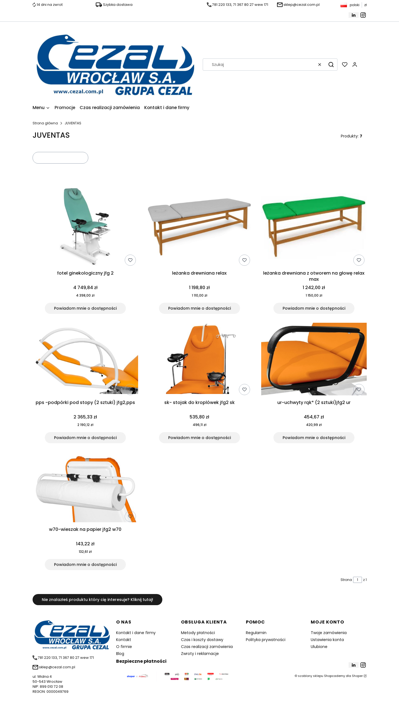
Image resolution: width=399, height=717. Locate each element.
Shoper (357, 676)
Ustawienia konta (327, 639)
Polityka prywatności (265, 639)
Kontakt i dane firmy (136, 632)
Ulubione (319, 646)
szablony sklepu (310, 676)
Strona (346, 579)
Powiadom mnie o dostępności (85, 308)
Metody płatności (198, 632)
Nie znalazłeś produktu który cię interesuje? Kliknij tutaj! (97, 599)
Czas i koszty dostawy (202, 639)
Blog (120, 653)
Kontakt (123, 639)
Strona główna (45, 123)
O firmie (124, 646)
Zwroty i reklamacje (200, 653)
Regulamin (256, 632)
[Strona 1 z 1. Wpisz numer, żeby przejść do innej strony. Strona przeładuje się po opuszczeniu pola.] (357, 580)
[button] (331, 64)
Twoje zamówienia (329, 632)
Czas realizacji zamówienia (207, 646)
